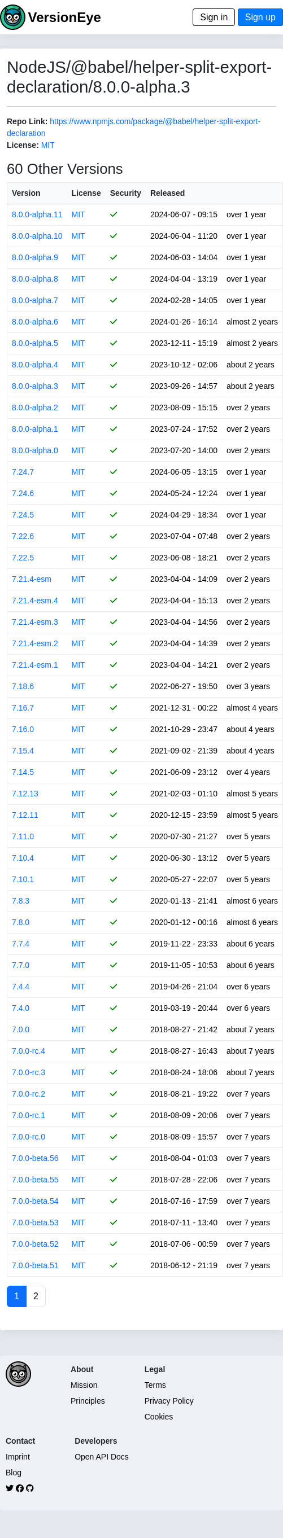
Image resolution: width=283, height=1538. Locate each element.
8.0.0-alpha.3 (35, 386)
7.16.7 (23, 707)
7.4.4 (20, 986)
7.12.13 (25, 793)
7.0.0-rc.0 (28, 1136)
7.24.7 (23, 471)
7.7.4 (20, 943)
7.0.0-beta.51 (35, 1265)
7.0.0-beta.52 (35, 1243)
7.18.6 (23, 686)
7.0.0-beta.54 (35, 1201)
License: (23, 145)
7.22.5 (23, 557)
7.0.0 (20, 1029)
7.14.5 (23, 772)
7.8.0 (20, 922)
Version (26, 193)
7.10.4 (23, 857)
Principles (88, 1400)
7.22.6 (23, 536)
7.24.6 (23, 493)
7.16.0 (23, 729)
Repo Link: (27, 121)
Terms (155, 1385)
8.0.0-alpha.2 (35, 407)
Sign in (214, 17)
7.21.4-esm (31, 579)
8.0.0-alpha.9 (35, 257)
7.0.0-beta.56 (35, 1158)
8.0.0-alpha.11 (37, 214)
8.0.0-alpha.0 (35, 450)
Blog (13, 1472)
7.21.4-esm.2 (35, 643)
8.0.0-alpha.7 (35, 300)
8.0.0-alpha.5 (35, 343)
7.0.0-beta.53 (35, 1222)
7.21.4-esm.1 (35, 664)
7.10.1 (23, 879)
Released (167, 193)
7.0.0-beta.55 (35, 1179)
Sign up (260, 17)
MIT (48, 145)
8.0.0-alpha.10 (37, 235)
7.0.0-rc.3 (28, 1072)
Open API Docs (102, 1456)
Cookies (159, 1416)
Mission (84, 1385)
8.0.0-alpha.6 (35, 321)
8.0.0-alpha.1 (35, 428)
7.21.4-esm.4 (35, 600)
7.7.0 (20, 965)
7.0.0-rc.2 (28, 1093)
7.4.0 (20, 1008)
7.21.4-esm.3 (35, 621)
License (86, 193)
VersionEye (64, 17)
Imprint (18, 1456)
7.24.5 (23, 514)
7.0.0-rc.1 (28, 1115)
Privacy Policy (169, 1400)
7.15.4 (23, 750)
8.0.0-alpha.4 (35, 364)
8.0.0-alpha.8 (35, 278)
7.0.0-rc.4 (28, 1050)
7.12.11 (25, 815)
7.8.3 (20, 900)
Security (125, 193)
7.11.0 (23, 836)
